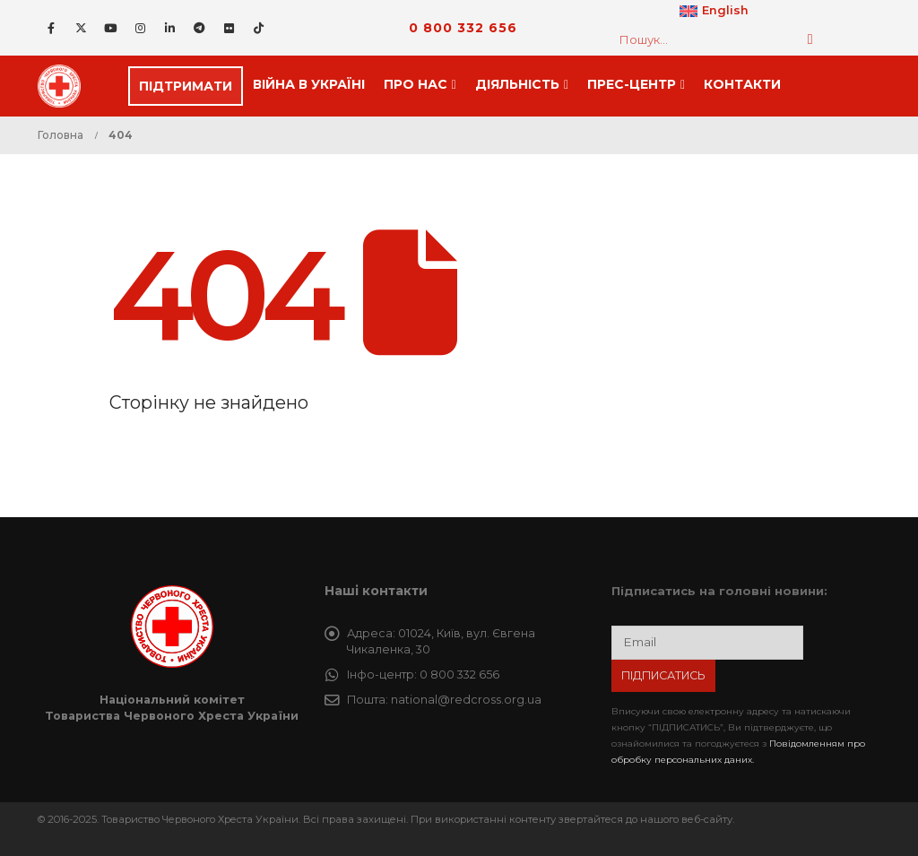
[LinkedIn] (169, 27)
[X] (80, 27)
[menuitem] (714, 11)
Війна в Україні (309, 84)
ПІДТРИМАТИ (185, 86)
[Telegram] (199, 27)
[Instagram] (139, 27)
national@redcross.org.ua (466, 699)
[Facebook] (51, 27)
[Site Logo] (64, 86)
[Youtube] (110, 27)
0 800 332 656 (463, 28)
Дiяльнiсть (517, 84)
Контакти (742, 84)
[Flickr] (228, 27)
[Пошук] (810, 39)
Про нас (415, 84)
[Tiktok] (258, 27)
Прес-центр (631, 84)
